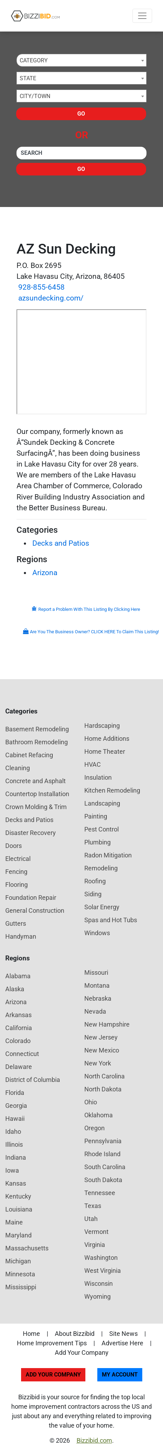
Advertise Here (122, 1343)
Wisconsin (98, 1283)
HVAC (92, 764)
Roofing (95, 881)
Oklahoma (98, 1115)
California (18, 1027)
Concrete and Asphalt (35, 781)
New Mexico (101, 1050)
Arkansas (18, 1015)
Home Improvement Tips (52, 1343)
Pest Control (101, 829)
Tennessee (99, 1192)
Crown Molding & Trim (36, 806)
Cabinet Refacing (29, 755)
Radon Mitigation (108, 855)
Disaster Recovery (30, 832)
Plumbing (97, 842)
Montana (97, 985)
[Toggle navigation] (142, 16)
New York (97, 1063)
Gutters (15, 923)
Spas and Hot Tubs (110, 920)
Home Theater (104, 751)
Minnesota (20, 1274)
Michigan (18, 1261)
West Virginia (102, 1270)
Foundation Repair (30, 897)
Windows (97, 933)
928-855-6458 (41, 287)
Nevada (95, 1011)
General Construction (34, 910)
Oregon (94, 1128)
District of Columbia (32, 1079)
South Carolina (104, 1167)
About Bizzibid (74, 1333)
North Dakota (103, 1089)
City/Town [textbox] (35, 96)
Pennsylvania (103, 1141)
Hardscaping (102, 725)
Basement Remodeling (37, 729)
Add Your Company (82, 1352)
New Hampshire (107, 1024)
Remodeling (101, 868)
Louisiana (18, 1209)
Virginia (94, 1244)
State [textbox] (28, 78)
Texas (92, 1205)
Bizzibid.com (94, 1440)
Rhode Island (102, 1154)
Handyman (20, 936)
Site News (123, 1333)
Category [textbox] (34, 60)
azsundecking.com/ (51, 298)
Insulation (98, 777)
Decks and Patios (60, 543)
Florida (14, 1092)
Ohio (90, 1102)
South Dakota (103, 1180)
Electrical (18, 858)
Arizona (44, 572)
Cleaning (17, 768)
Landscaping (102, 803)
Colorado (18, 1040)
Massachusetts (26, 1248)
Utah (91, 1218)
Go (81, 113)
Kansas (15, 1183)
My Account (120, 1374)
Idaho (13, 1131)
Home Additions (106, 738)
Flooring (16, 884)
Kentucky (18, 1196)
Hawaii (15, 1118)
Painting (95, 816)
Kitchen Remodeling (112, 790)
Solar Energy (101, 907)
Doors (13, 845)
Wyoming (97, 1296)
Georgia (16, 1105)
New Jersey (101, 1037)
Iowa (12, 1170)
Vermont (96, 1231)
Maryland (18, 1235)
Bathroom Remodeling (36, 742)
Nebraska (97, 998)
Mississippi (20, 1287)
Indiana (15, 1157)
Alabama (18, 976)
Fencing (16, 871)
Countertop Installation (37, 794)
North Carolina (104, 1076)
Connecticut (22, 1053)
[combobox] (81, 60)
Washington (101, 1257)
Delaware (18, 1066)
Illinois (14, 1144)
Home (31, 1333)
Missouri (96, 972)
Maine (14, 1222)
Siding (93, 894)
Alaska (14, 989)
